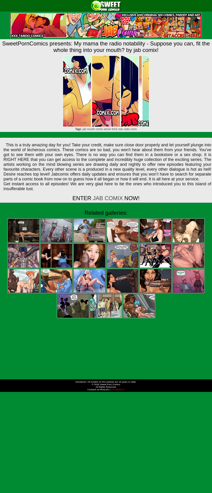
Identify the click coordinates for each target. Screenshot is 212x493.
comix (99, 129)
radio (127, 129)
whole (107, 129)
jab (84, 129)
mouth (91, 129)
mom (134, 129)
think (114, 129)
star (120, 129)
